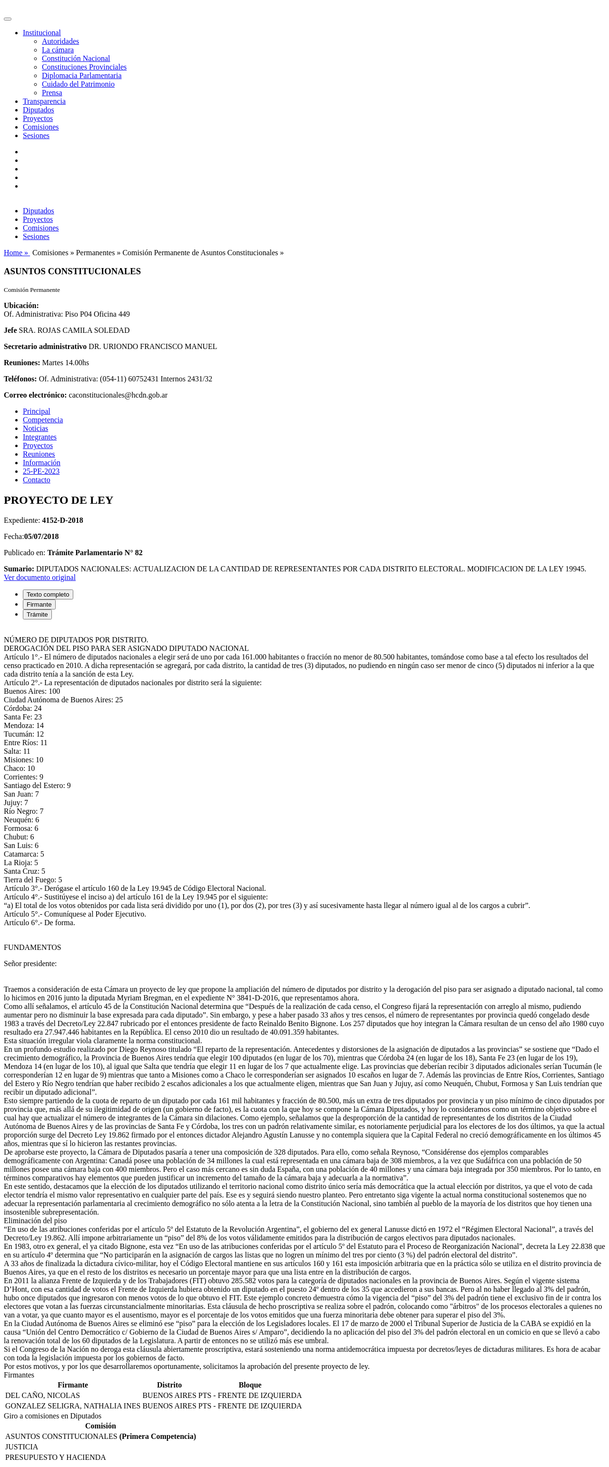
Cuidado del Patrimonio (78, 84)
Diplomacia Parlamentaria (81, 75)
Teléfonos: (20, 379)
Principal (36, 411)
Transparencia (44, 101)
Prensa (52, 93)
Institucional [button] (42, 33)
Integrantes (40, 437)
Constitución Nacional (76, 58)
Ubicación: (21, 305)
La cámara (58, 50)
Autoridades (60, 41)
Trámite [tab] (37, 614)
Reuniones (39, 454)
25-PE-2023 (41, 471)
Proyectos (38, 118)
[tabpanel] (304, 999)
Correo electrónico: (35, 395)
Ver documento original (40, 577)
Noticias (35, 428)
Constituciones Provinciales (84, 67)
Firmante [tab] (39, 604)
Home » (17, 253)
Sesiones (36, 135)
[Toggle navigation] (7, 19)
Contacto (36, 480)
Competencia (43, 420)
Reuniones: (22, 363)
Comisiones (41, 127)
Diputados (38, 110)
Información (41, 463)
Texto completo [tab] (48, 594)
